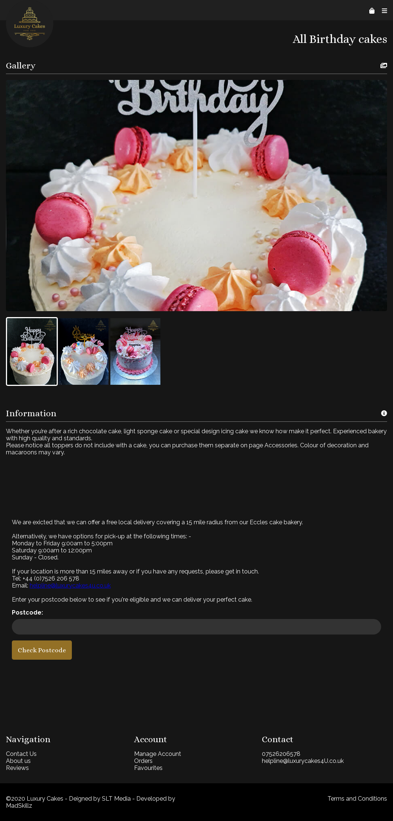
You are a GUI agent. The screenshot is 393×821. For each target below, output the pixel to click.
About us (18, 760)
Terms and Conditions (357, 798)
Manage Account (157, 753)
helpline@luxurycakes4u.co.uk (70, 585)
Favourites (148, 767)
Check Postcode (42, 650)
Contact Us (21, 753)
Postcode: (27, 612)
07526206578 (281, 753)
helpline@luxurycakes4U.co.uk (303, 760)
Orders (143, 760)
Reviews (17, 767)
